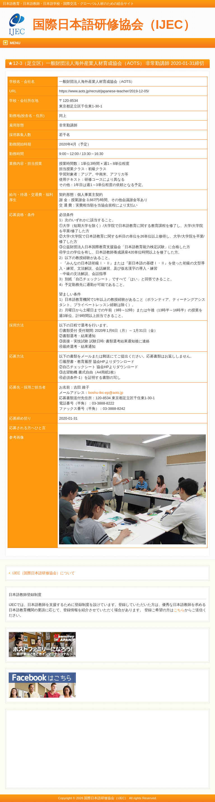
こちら (179, 610)
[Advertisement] (51, 748)
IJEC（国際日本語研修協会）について (43, 573)
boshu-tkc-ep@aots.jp (105, 393)
